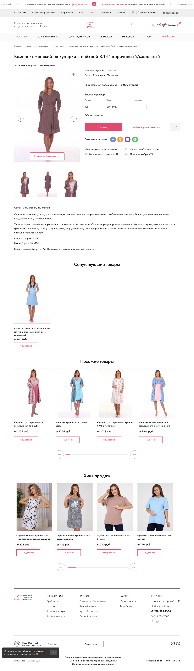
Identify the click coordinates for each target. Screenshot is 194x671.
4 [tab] (80, 455)
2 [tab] (72, 455)
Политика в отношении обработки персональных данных (93, 657)
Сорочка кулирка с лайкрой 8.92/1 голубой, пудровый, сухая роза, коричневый (32, 330)
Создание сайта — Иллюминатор (163, 660)
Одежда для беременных (92, 601)
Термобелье (126, 606)
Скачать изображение (47, 156)
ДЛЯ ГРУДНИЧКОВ (79, 36)
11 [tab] (109, 455)
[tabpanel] (35, 406)
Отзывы (92, 12)
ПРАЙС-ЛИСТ (169, 36)
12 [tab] (113, 455)
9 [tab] (101, 455)
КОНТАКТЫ (156, 596)
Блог (81, 12)
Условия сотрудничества (43, 12)
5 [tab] (84, 455)
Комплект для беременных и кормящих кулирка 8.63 (28, 424)
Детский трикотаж (88, 616)
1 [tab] (68, 455)
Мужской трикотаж (88, 611)
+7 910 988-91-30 (149, 12)
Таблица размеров (94, 115)
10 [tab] (105, 455)
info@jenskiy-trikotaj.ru (161, 606)
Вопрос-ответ (67, 12)
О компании (20, 12)
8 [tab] (97, 455)
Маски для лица (128, 601)
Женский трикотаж (88, 606)
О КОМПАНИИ (55, 596)
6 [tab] (88, 455)
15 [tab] (126, 455)
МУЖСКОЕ (128, 36)
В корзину (103, 127)
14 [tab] (122, 455)
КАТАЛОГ (84, 596)
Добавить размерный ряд (146, 127)
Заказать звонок (170, 13)
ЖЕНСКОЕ (106, 36)
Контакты (121, 12)
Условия (51, 606)
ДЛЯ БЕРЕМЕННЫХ (48, 36)
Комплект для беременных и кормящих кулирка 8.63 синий (154, 424)
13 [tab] (117, 455)
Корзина (174, 25)
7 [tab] (92, 455)
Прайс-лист (52, 601)
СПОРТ (148, 36)
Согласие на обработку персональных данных (93, 660)
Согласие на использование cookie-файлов (93, 664)
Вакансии (106, 12)
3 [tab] (76, 455)
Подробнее (26, 345)
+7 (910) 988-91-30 (82, 4)
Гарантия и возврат (56, 611)
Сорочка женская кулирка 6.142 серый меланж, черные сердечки (33, 537)
